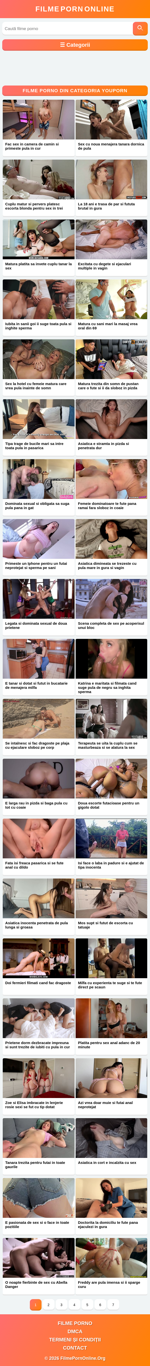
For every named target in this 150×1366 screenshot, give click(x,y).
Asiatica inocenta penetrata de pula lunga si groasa (36, 925)
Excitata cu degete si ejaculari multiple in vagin (104, 266)
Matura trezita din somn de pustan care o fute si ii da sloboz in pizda (108, 386)
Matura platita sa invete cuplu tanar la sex (38, 266)
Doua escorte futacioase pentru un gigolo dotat (109, 805)
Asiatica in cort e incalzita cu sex (107, 1162)
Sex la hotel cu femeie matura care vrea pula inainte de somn (35, 386)
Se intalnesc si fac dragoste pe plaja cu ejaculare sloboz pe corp (37, 745)
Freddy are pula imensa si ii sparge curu (109, 1284)
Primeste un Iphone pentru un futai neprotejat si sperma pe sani (36, 565)
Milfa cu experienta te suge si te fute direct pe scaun (110, 985)
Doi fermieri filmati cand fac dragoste (38, 983)
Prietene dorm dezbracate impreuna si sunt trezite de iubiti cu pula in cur (37, 1045)
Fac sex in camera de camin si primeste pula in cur (32, 146)
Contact (75, 1348)
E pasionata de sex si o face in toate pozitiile (37, 1224)
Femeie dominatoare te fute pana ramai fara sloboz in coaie (107, 505)
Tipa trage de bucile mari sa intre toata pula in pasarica (34, 445)
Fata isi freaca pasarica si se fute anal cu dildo (34, 865)
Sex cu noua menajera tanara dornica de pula (111, 146)
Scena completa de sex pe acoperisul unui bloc (111, 625)
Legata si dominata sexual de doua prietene (36, 625)
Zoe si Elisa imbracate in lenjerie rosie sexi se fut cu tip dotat (34, 1105)
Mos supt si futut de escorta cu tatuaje (105, 925)
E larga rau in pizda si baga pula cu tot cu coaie (36, 805)
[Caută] (140, 29)
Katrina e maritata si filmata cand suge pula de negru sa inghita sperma (107, 687)
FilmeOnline (74, 9)
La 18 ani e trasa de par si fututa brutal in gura (106, 206)
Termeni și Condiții (75, 1339)
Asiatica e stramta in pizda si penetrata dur (103, 445)
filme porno (75, 1323)
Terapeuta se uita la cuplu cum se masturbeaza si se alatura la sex (108, 745)
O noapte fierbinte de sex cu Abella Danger (36, 1284)
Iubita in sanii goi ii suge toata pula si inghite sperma (38, 326)
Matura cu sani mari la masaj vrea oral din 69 (108, 326)
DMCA (75, 1331)
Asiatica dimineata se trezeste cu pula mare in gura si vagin (107, 565)
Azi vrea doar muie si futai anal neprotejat (105, 1105)
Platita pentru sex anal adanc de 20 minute (109, 1045)
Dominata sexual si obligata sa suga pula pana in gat (37, 505)
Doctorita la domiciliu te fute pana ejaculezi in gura (108, 1224)
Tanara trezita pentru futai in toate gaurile (35, 1164)
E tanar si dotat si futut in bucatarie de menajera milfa (36, 685)
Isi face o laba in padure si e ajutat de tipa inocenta (111, 865)
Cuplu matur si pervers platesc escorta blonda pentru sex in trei (34, 206)
